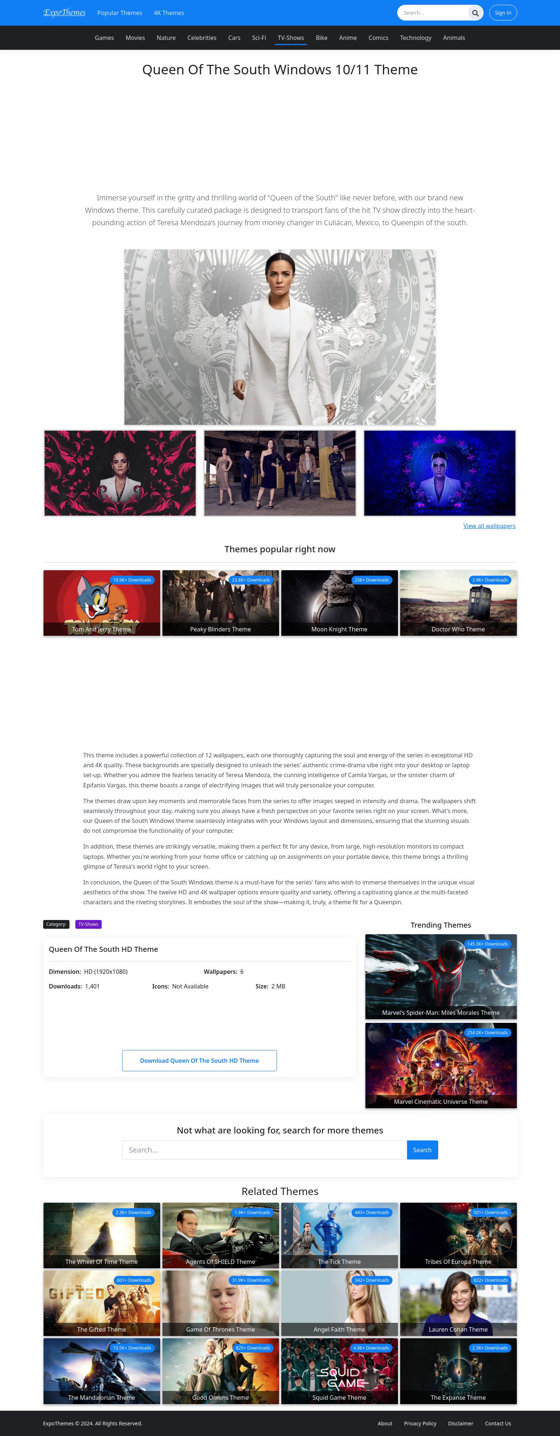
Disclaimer (460, 1423)
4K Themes (169, 13)
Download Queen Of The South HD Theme (199, 1061)
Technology (416, 38)
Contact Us (498, 1423)
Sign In (503, 12)
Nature (166, 38)
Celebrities (201, 38)
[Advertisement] (280, 134)
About (385, 1423)
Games (104, 38)
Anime (348, 38)
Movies (135, 38)
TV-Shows (291, 38)
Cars (234, 38)
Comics (378, 38)
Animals (454, 38)
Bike (321, 38)
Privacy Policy (420, 1423)
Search (422, 1150)
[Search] (475, 12)
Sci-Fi (259, 38)
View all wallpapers (489, 526)
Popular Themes (119, 13)
